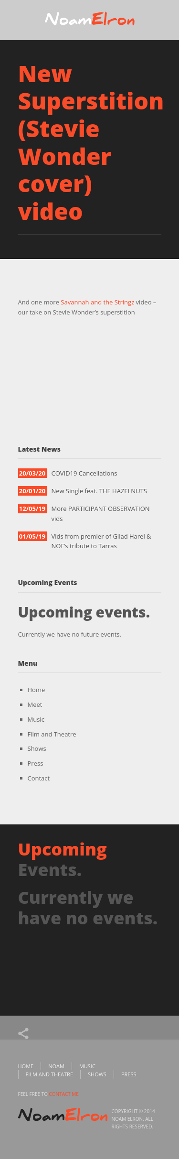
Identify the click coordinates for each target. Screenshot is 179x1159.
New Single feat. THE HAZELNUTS (99, 491)
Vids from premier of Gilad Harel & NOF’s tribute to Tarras (101, 541)
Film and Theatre (52, 734)
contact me (64, 1094)
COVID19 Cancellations (84, 473)
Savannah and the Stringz (97, 302)
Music (36, 719)
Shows (37, 748)
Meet (35, 704)
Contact (39, 778)
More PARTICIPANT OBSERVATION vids (101, 513)
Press (35, 763)
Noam (56, 1066)
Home (36, 689)
